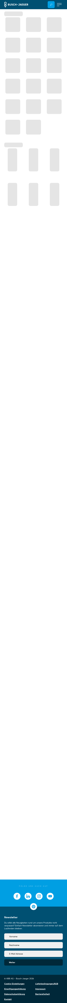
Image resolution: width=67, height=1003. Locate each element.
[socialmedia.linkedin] (28, 896)
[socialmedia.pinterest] (33, 906)
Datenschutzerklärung (14, 994)
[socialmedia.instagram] (39, 896)
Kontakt (8, 999)
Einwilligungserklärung (15, 989)
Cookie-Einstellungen (14, 983)
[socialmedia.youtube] (50, 896)
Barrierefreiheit (42, 994)
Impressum (40, 989)
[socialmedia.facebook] (17, 896)
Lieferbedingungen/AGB (46, 983)
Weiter (12, 962)
